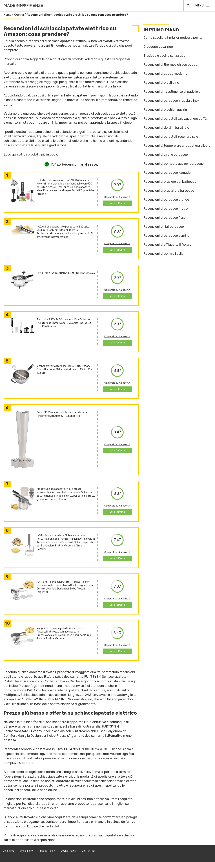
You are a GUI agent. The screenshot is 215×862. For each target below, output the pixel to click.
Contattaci (88, 850)
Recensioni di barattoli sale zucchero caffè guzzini (174, 118)
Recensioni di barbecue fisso (164, 217)
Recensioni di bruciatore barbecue (168, 190)
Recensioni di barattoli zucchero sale (170, 136)
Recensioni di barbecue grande (166, 199)
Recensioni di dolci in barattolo (166, 127)
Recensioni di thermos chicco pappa (170, 64)
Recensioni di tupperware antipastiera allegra (176, 145)
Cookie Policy (68, 850)
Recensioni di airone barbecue (165, 154)
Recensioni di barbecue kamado (167, 172)
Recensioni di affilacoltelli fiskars (167, 244)
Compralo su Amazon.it (117, 197)
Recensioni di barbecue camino (166, 235)
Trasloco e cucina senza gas (164, 55)
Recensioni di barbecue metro (165, 208)
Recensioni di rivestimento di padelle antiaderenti (170, 91)
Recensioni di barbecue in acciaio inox (171, 100)
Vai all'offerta (117, 203)
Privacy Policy (47, 850)
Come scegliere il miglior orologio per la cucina (172, 37)
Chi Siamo (8, 850)
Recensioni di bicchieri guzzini (165, 109)
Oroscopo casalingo (158, 46)
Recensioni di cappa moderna (165, 73)
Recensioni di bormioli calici (163, 253)
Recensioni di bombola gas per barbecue (173, 163)
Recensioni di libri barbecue (163, 226)
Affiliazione (26, 850)
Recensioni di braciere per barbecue (169, 181)
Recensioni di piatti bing (161, 82)
